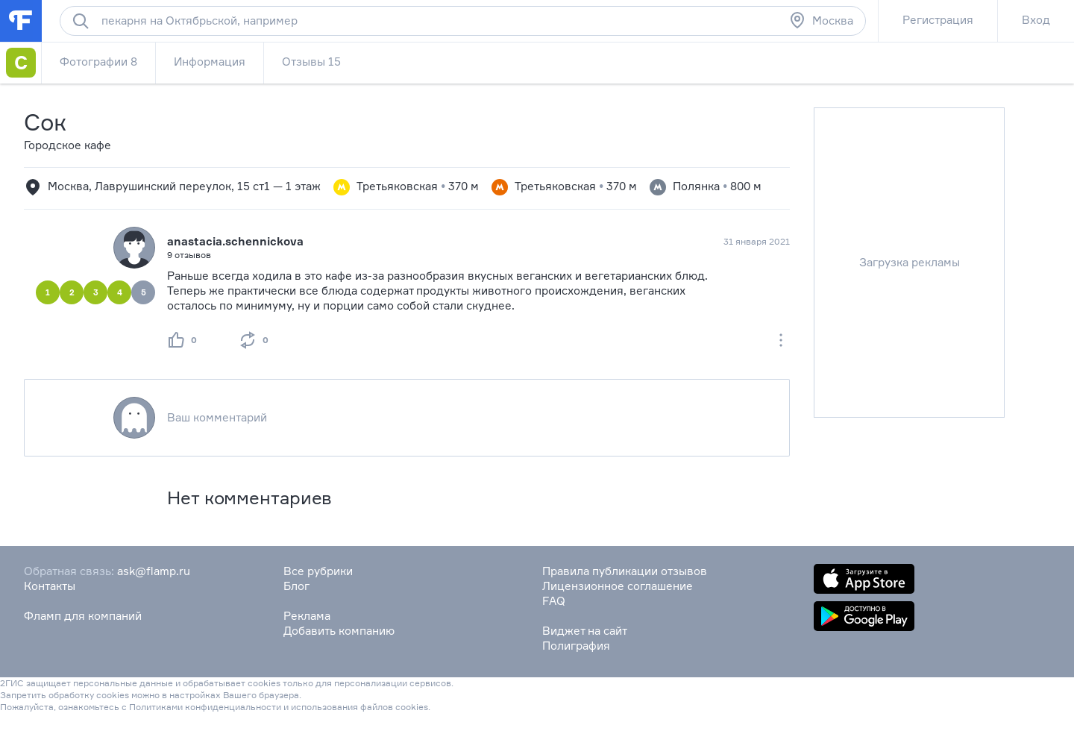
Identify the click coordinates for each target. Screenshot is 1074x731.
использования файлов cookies (359, 706)
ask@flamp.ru (153, 571)
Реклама (306, 616)
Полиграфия (576, 646)
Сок (45, 122)
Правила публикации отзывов (624, 571)
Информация (209, 61)
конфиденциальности (233, 706)
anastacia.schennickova (235, 241)
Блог (296, 586)
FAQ (553, 601)
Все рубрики (318, 571)
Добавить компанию (339, 631)
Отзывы (311, 61)
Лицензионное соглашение (617, 586)
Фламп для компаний (83, 616)
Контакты (49, 586)
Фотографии (98, 61)
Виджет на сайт (584, 631)
